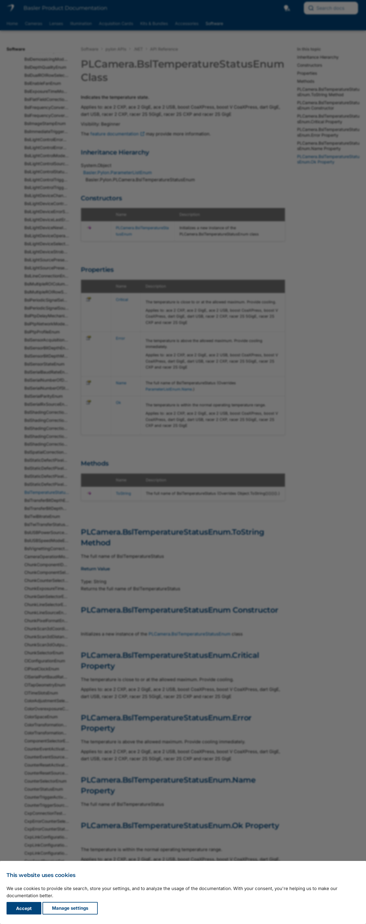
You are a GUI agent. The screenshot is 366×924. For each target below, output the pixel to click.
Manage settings (70, 908)
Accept (24, 908)
